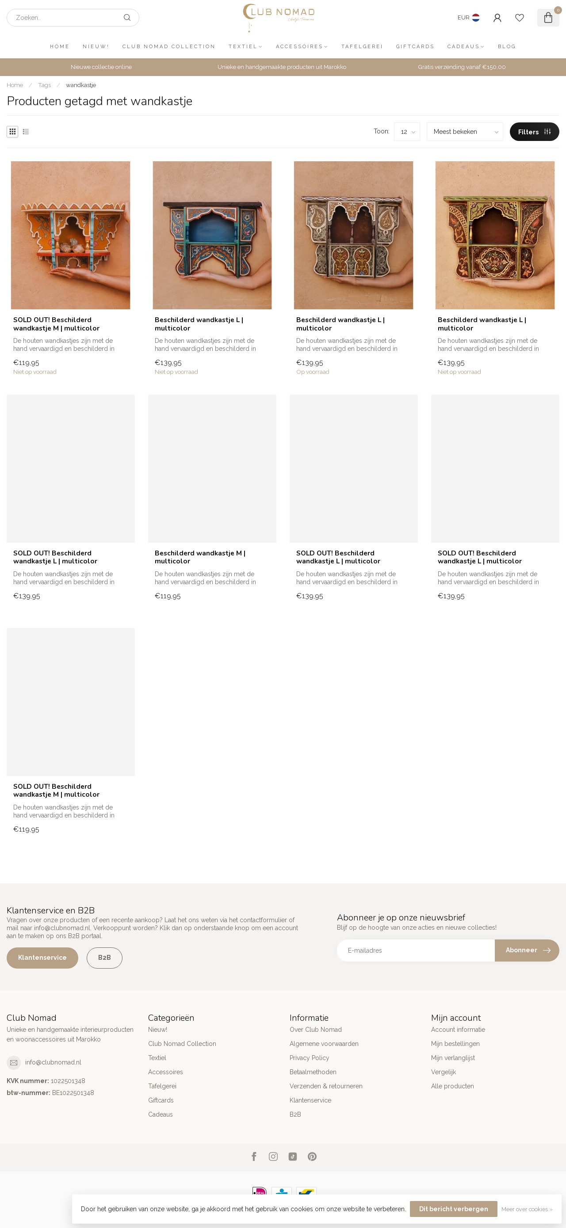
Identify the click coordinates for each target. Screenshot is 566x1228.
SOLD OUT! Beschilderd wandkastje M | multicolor (56, 324)
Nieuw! (96, 46)
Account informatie (458, 1029)
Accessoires (299, 46)
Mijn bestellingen (455, 1043)
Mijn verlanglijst (453, 1057)
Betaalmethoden (313, 1072)
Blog (507, 46)
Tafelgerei (362, 46)
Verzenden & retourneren (326, 1086)
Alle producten (452, 1086)
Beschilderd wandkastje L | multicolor (199, 324)
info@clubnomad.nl (53, 1062)
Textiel (243, 46)
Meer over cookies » (527, 1209)
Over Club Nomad (316, 1029)
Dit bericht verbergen (453, 1209)
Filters (534, 132)
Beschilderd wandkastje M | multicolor (200, 557)
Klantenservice (42, 957)
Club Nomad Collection (169, 46)
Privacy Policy (309, 1057)
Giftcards (415, 46)
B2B (104, 957)
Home (60, 46)
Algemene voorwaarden (324, 1043)
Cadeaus (463, 46)
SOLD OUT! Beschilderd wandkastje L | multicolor (55, 557)
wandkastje (81, 84)
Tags (44, 84)
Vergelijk (443, 1072)
